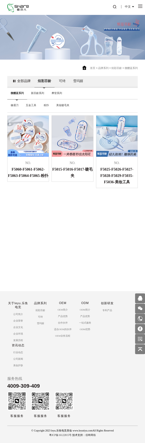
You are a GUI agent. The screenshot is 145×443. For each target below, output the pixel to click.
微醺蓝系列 (131, 68)
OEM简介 (63, 309)
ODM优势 (85, 329)
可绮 (62, 84)
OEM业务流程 (62, 335)
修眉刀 (14, 108)
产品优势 (63, 316)
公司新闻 (18, 358)
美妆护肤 (18, 365)
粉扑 (46, 108)
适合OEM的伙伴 (63, 329)
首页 (92, 68)
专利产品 (107, 310)
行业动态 (18, 352)
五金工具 (31, 108)
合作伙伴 (63, 322)
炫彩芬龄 (116, 68)
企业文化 (18, 327)
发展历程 (18, 340)
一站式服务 (85, 322)
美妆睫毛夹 (62, 108)
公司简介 (18, 314)
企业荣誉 (18, 320)
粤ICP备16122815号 (60, 435)
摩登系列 (57, 96)
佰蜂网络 (90, 435)
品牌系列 (103, 68)
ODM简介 (85, 309)
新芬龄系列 (37, 96)
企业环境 (18, 333)
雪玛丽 (78, 84)
